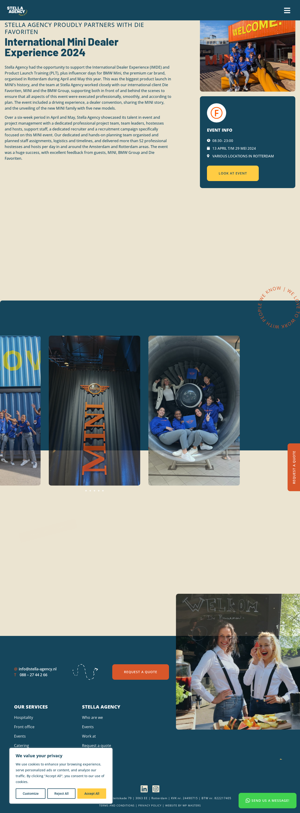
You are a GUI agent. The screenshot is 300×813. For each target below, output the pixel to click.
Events (20, 736)
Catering (21, 745)
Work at (89, 736)
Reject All (61, 793)
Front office (24, 726)
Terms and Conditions (117, 805)
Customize (31, 793)
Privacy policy (149, 805)
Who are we (92, 717)
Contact (89, 754)
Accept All (91, 793)
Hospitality (23, 717)
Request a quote (96, 745)
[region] (60, 776)
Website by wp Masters (183, 805)
